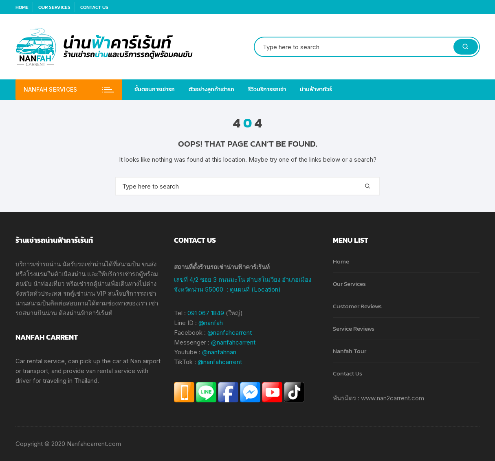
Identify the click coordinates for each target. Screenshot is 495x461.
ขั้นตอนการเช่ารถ (154, 89)
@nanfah (210, 323)
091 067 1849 (205, 313)
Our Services (54, 7)
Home (22, 7)
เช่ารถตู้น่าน (93, 284)
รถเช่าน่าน (92, 264)
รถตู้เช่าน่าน (79, 293)
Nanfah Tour (349, 351)
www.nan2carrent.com (392, 398)
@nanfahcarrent (229, 332)
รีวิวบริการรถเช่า (267, 89)
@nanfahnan (219, 352)
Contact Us (94, 7)
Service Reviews (353, 328)
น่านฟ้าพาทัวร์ (316, 89)
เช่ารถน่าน (47, 264)
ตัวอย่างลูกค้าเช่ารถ (211, 89)
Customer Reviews (357, 306)
